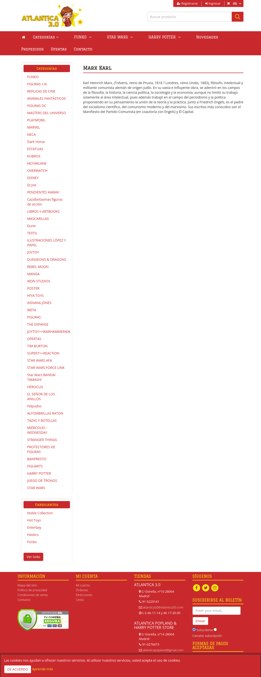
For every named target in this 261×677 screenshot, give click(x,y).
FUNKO (32, 77)
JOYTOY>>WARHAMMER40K (48, 331)
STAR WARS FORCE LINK (46, 367)
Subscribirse (204, 630)
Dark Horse (36, 141)
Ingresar (213, 3)
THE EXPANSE (38, 324)
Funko (32, 542)
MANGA (33, 274)
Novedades (173, 37)
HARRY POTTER (39, 473)
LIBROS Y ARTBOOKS (43, 211)
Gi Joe (31, 185)
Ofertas (229, 37)
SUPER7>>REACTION (43, 353)
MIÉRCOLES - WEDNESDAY (37, 430)
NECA (31, 134)
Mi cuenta (83, 585)
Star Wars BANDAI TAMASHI (41, 377)
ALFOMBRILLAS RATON (45, 413)
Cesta (80, 599)
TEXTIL (32, 233)
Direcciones (84, 595)
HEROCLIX (35, 387)
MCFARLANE (37, 163)
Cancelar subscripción (207, 636)
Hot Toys (34, 520)
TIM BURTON (37, 346)
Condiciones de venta (33, 595)
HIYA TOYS (35, 295)
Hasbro (32, 534)
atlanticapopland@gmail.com (163, 650)
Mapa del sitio (27, 585)
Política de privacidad (32, 590)
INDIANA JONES (39, 302)
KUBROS (33, 156)
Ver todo (33, 556)
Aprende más (42, 669)
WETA (31, 310)
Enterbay (34, 527)
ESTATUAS (35, 149)
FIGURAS (34, 317)
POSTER (33, 288)
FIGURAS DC (36, 105)
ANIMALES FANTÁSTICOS (46, 98)
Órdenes (82, 590)
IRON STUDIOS (38, 281)
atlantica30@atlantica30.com (163, 607)
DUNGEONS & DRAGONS (46, 259)
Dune (31, 226)
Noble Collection (40, 513)
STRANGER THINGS (42, 439)
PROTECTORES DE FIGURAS (41, 449)
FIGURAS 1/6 (37, 84)
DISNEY (33, 177)
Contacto (30, 49)
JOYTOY (33, 252)
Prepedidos (203, 37)
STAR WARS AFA (39, 360)
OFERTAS (34, 338)
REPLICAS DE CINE (41, 91)
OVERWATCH (37, 170)
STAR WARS (36, 487)
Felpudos (34, 406)
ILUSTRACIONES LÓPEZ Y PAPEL (46, 242)
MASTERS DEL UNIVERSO (46, 113)
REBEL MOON (38, 266)
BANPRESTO (36, 459)
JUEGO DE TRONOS (42, 480)
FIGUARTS (35, 466)
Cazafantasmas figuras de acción (44, 201)
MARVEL (33, 127)
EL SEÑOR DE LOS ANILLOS (41, 396)
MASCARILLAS (38, 218)
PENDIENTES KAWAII (43, 192)
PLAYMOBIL (36, 120)
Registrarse (187, 3)
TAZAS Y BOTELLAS (42, 420)
